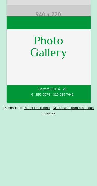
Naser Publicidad (37, 108)
